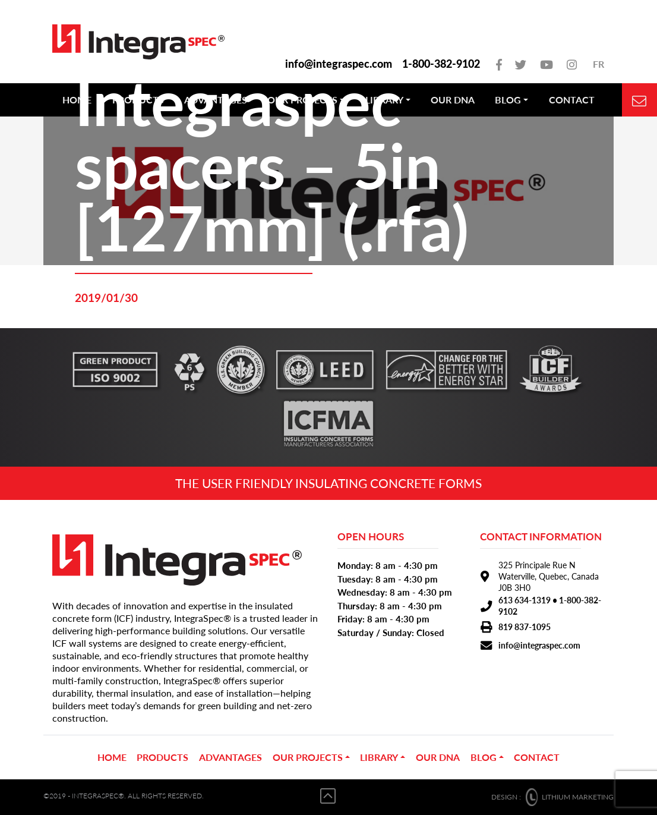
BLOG (483, 757)
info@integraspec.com (338, 64)
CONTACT (537, 757)
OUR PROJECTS (308, 757)
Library (379, 757)
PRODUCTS (162, 757)
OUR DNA (438, 757)
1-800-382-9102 (441, 64)
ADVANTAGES (230, 757)
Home (112, 757)
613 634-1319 (524, 600)
